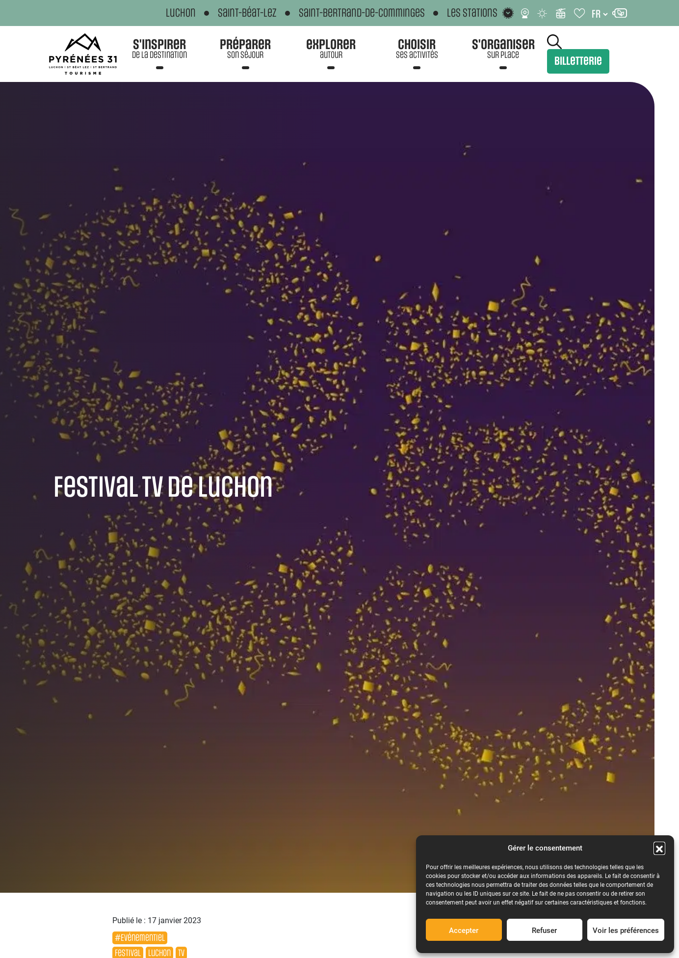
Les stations (472, 13)
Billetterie (578, 61)
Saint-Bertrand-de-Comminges (362, 13)
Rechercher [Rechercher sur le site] (554, 41)
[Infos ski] (560, 13)
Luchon (181, 13)
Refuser (544, 930)
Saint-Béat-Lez (247, 13)
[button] (659, 847)
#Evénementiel (140, 937)
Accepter (463, 930)
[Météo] (542, 13)
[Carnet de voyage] (580, 13)
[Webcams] (525, 13)
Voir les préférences (626, 930)
